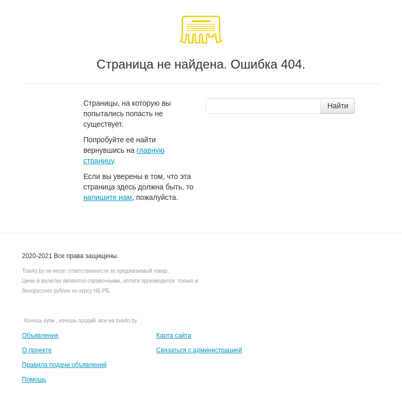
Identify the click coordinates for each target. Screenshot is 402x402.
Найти (337, 106)
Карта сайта (174, 335)
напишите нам (107, 197)
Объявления (40, 335)
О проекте (37, 350)
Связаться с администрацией (199, 350)
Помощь (34, 379)
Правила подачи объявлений (64, 364)
